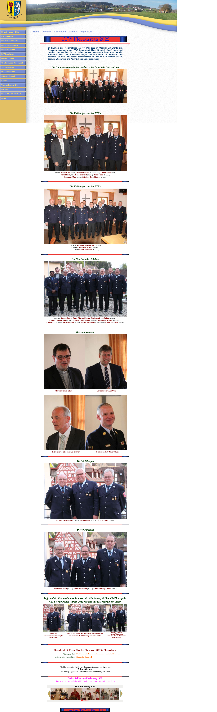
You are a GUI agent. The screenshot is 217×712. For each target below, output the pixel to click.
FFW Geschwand (8, 50)
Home (36, 32)
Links (3, 98)
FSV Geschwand (7, 54)
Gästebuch (60, 32)
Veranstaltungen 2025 (9, 85)
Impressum (86, 32)
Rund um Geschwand (9, 41)
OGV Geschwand (8, 72)
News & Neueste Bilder (10, 32)
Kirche (4, 81)
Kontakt (47, 32)
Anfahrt (73, 32)
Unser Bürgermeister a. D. (11, 94)
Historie (4, 89)
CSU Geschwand (8, 76)
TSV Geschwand (7, 67)
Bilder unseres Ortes (9, 45)
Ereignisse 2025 (7, 36)
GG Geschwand (7, 58)
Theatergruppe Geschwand (12, 63)
